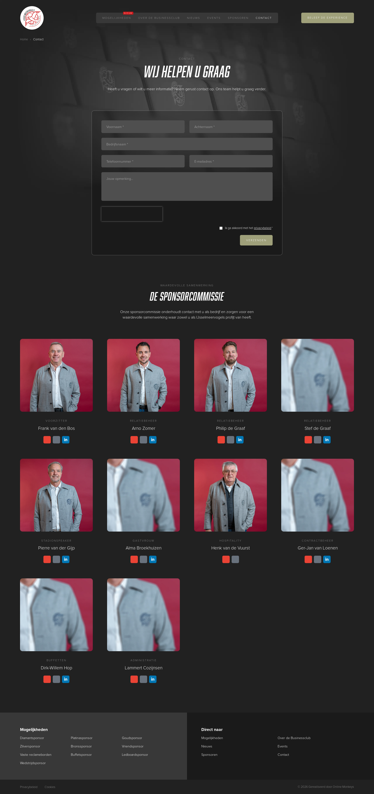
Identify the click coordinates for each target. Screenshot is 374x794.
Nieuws (193, 17)
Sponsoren (238, 17)
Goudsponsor (132, 737)
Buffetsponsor (81, 754)
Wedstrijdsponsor (33, 763)
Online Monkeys (343, 786)
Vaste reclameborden (36, 754)
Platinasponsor (82, 737)
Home (24, 39)
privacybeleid (262, 228)
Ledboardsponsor (135, 754)
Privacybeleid (28, 787)
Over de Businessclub (159, 17)
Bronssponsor (81, 746)
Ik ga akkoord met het (249, 228)
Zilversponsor (30, 746)
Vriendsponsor (133, 746)
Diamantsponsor (32, 737)
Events (214, 17)
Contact (264, 17)
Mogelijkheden (116, 17)
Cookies (50, 787)
